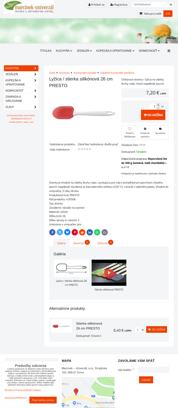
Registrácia (118, 4)
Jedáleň (84, 50)
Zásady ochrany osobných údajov (23, 390)
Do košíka (153, 114)
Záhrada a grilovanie (21, 99)
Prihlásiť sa (96, 4)
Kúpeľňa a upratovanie (115, 50)
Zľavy (21, 107)
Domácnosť (149, 50)
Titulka (45, 50)
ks (139, 329)
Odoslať (146, 380)
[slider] (84, 149)
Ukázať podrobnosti (15, 397)
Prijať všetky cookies (43, 400)
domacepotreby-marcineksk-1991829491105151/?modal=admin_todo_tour (21, 119)
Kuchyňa (64, 50)
